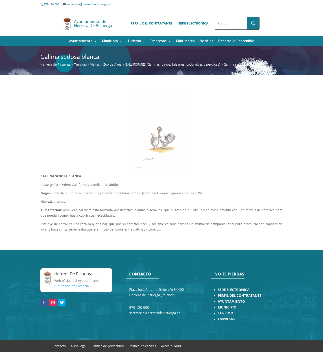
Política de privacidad (108, 346)
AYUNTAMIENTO (231, 301)
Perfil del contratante (151, 23)
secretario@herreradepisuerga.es (89, 4)
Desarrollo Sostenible (236, 41)
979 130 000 (51, 4)
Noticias (206, 41)
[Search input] (231, 23)
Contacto (59, 346)
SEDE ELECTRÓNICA (233, 289)
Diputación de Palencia (71, 286)
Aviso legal (79, 346)
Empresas (159, 41)
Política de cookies (142, 346)
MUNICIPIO (227, 307)
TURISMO (225, 313)
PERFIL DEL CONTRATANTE (239, 295)
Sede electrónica (193, 23)
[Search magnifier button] (253, 23)
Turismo (134, 41)
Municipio (110, 41)
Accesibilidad (171, 346)
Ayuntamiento (81, 41)
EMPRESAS (226, 319)
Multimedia (185, 41)
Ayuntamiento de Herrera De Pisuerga (93, 23)
